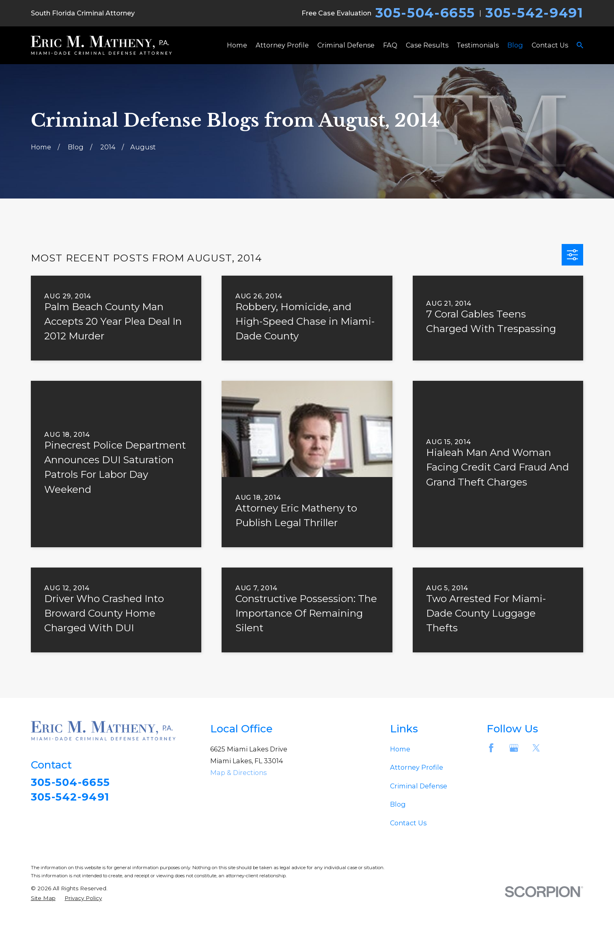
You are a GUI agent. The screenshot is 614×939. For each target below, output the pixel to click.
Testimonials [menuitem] (478, 45)
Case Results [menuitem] (427, 45)
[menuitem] (43, 898)
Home (400, 749)
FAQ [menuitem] (390, 45)
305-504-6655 (425, 12)
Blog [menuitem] (515, 45)
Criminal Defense (418, 786)
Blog (398, 804)
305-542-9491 (534, 12)
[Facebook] (491, 748)
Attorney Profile (416, 767)
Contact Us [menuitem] (550, 45)
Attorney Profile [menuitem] (282, 45)
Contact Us (408, 823)
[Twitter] (536, 748)
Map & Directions (238, 772)
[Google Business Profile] (514, 748)
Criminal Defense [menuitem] (346, 45)
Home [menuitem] (237, 45)
